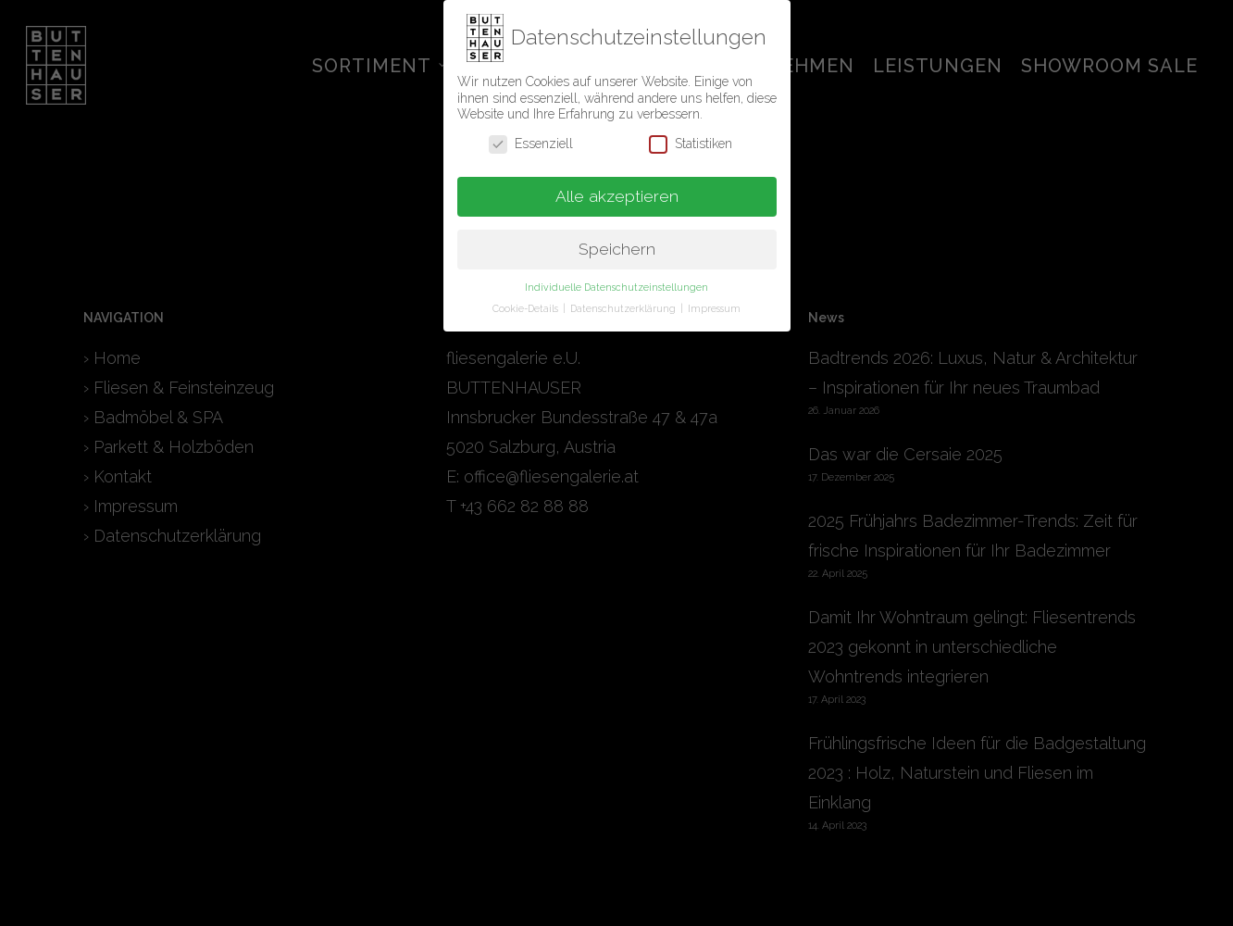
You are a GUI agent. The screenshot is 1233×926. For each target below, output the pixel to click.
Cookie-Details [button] (526, 302)
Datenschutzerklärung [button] (624, 302)
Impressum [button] (714, 302)
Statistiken (690, 138)
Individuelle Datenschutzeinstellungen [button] (616, 281)
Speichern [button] (617, 243)
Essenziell (531, 138)
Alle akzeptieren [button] (617, 190)
